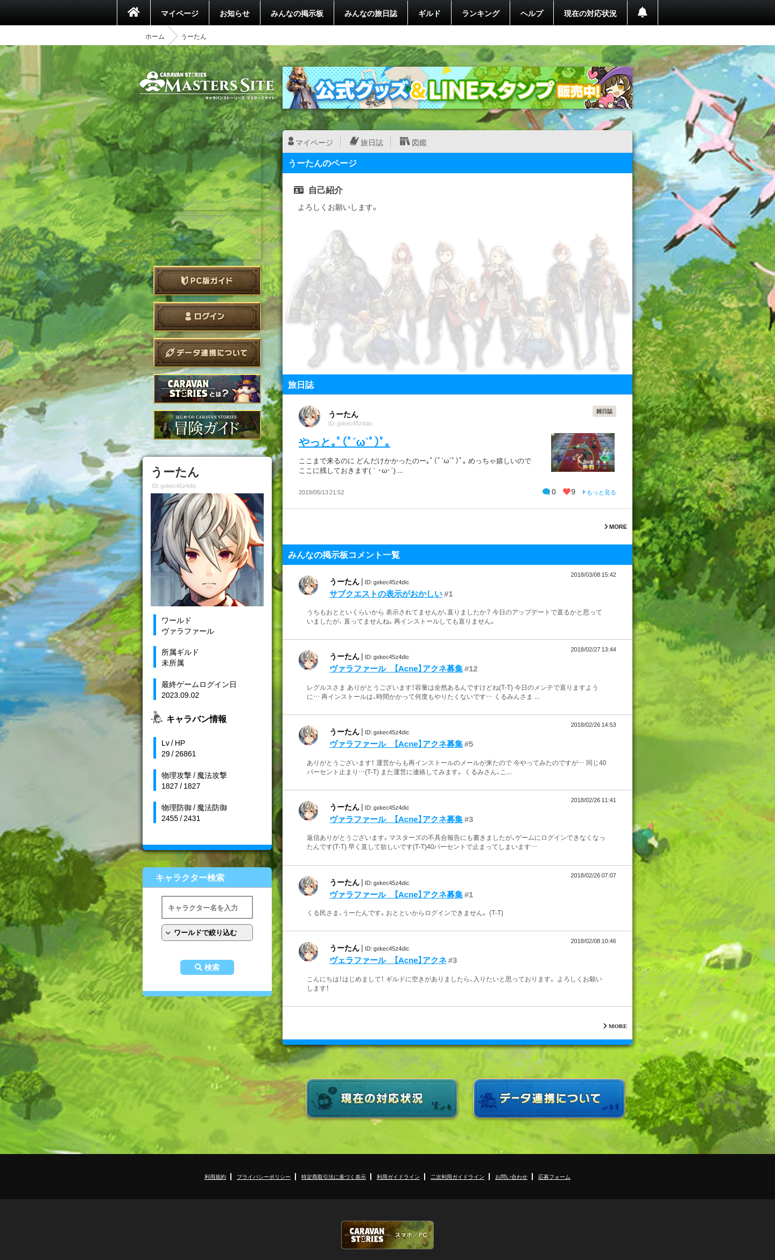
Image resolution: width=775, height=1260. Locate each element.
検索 (212, 967)
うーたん (343, 413)
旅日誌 (372, 142)
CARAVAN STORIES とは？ (207, 389)
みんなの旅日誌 (370, 13)
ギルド (429, 13)
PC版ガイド (207, 280)
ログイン (207, 316)
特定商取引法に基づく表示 (333, 1176)
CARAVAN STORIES (387, 1235)
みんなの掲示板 (297, 13)
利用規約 (215, 1176)
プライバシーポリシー (264, 1176)
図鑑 (419, 142)
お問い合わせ (511, 1176)
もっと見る (599, 492)
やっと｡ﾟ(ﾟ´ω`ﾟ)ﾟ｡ (344, 441)
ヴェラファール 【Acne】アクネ (388, 960)
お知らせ (235, 13)
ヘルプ (531, 13)
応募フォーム (554, 1176)
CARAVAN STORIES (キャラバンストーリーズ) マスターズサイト (207, 85)
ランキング (480, 13)
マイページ (180, 13)
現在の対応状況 (590, 13)
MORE (615, 526)
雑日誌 (604, 411)
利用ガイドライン (398, 1176)
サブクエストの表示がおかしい (385, 593)
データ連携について (207, 352)
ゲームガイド (207, 425)
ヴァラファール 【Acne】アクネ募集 (396, 668)
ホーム (155, 36)
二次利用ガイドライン (457, 1176)
